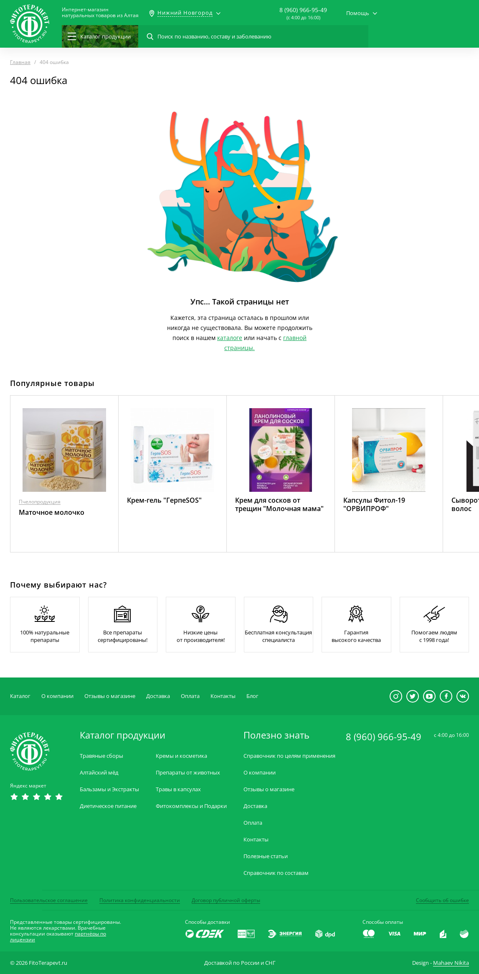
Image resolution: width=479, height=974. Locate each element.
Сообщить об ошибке (442, 900)
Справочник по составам (276, 873)
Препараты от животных (188, 772)
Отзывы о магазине (109, 696)
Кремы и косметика (181, 755)
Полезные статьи (265, 856)
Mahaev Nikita (451, 962)
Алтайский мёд (99, 772)
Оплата (190, 696)
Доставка (158, 696)
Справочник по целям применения (289, 755)
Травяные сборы (101, 755)
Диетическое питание (108, 806)
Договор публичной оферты (226, 900)
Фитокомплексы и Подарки (191, 806)
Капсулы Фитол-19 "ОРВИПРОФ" (374, 504)
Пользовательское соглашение (49, 900)
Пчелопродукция (40, 501)
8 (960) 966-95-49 (303, 10)
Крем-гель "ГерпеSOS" (164, 500)
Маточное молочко (51, 512)
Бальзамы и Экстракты (109, 789)
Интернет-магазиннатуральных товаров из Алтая (100, 12)
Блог (252, 696)
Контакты (223, 696)
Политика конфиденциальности (139, 900)
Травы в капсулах (178, 789)
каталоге (229, 338)
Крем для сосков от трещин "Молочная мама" (279, 504)
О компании (57, 696)
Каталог (20, 696)
